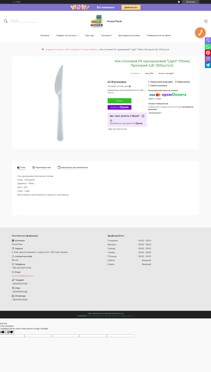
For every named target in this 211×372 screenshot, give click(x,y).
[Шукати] (6, 21)
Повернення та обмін (159, 35)
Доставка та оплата (129, 35)
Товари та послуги (66, 35)
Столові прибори (89, 49)
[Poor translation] (10, 332)
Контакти (106, 35)
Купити (119, 101)
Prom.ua (120, 313)
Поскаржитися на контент (98, 316)
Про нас (89, 35)
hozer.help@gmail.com (23, 276)
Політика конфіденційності (122, 316)
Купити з (119, 107)
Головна (44, 35)
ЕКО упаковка (72, 49)
